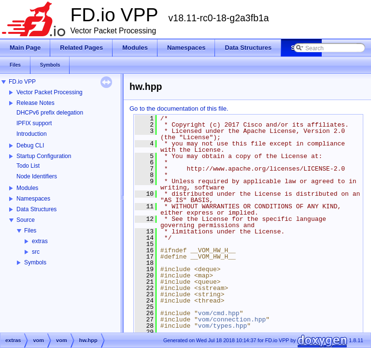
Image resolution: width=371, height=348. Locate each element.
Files (30, 230)
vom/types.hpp (222, 325)
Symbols (35, 262)
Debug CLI (30, 145)
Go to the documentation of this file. (178, 108)
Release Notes (35, 103)
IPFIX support (34, 123)
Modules (27, 188)
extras (40, 241)
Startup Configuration (43, 156)
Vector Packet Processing (49, 92)
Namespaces (33, 198)
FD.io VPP (22, 81)
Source (25, 220)
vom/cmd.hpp (219, 313)
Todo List (28, 165)
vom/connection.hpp (232, 319)
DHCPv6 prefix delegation (49, 112)
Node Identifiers (36, 176)
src (36, 251)
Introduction (31, 133)
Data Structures (36, 209)
